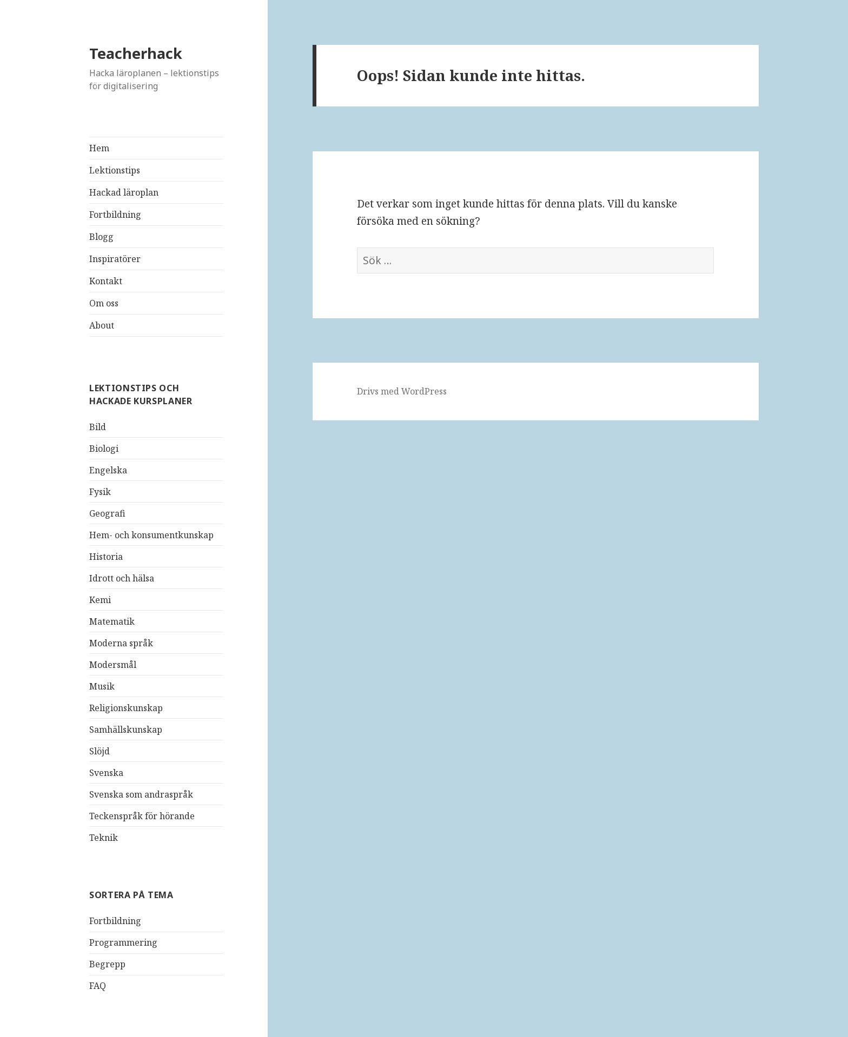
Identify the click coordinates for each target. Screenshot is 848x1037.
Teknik (103, 838)
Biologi (103, 448)
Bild (97, 427)
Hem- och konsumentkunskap (151, 535)
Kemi (100, 600)
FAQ (97, 986)
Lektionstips (114, 170)
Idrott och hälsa (121, 578)
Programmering (123, 942)
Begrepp (107, 964)
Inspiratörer (115, 259)
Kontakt (105, 281)
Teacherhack (135, 53)
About (101, 325)
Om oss (103, 303)
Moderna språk (121, 643)
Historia (106, 557)
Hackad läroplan (123, 192)
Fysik (100, 492)
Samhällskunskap (125, 729)
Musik (102, 686)
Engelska (108, 470)
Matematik (112, 621)
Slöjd (99, 751)
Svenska (106, 773)
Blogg (101, 237)
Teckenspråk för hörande (142, 816)
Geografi (107, 513)
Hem (99, 148)
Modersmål (112, 665)
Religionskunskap (126, 708)
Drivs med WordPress (402, 391)
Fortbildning (115, 214)
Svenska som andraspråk (141, 794)
